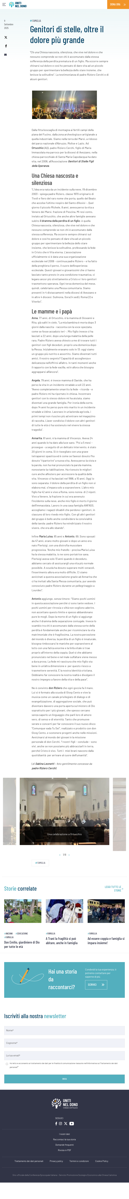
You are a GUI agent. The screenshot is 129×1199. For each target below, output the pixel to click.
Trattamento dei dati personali (28, 1161)
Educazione (22, 933)
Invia (64, 1079)
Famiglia (36, 20)
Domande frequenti (64, 1145)
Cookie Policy (101, 1161)
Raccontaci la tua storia (64, 1139)
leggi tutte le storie (113, 889)
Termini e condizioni (79, 1161)
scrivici (96, 984)
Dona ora (115, 4)
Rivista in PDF (64, 1150)
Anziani (9, 933)
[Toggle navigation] (4, 4)
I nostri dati (64, 1134)
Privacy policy (56, 1161)
